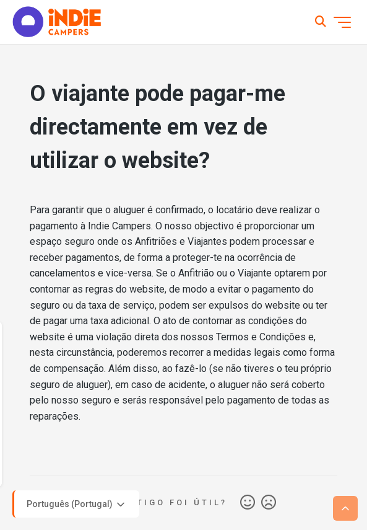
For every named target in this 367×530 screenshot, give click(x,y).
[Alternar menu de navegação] (342, 22)
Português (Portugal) (77, 504)
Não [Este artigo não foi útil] (268, 502)
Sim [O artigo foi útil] (247, 502)
